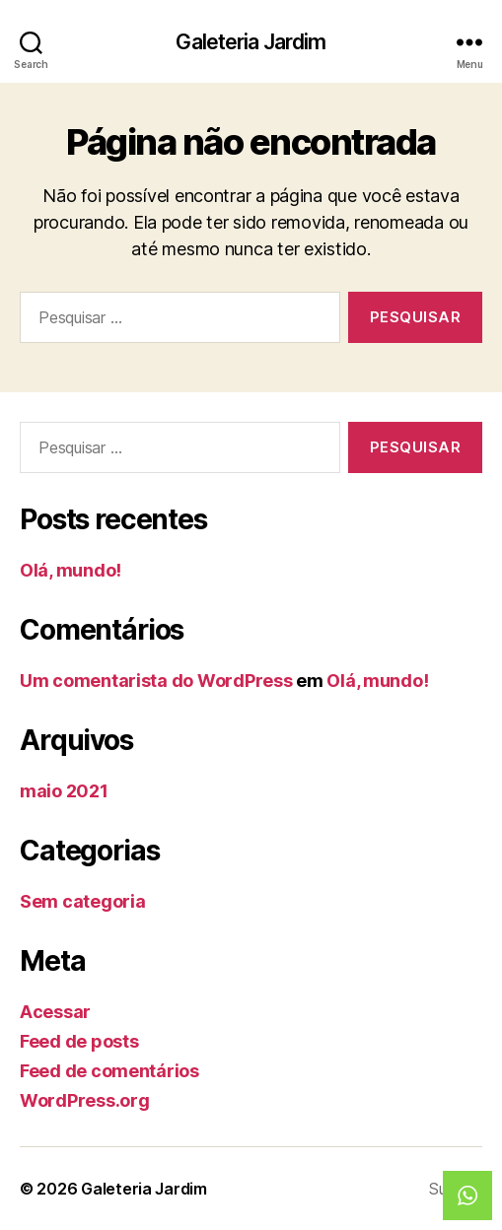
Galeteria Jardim (250, 42)
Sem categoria (83, 901)
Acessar (55, 1011)
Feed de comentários (109, 1070)
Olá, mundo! (70, 570)
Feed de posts (79, 1041)
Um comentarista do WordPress (156, 680)
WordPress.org (85, 1100)
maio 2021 (64, 791)
